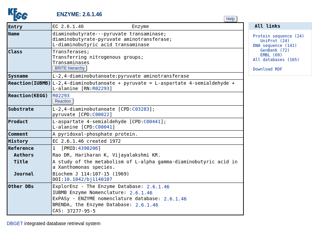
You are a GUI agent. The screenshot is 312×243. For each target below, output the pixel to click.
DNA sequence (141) (275, 45)
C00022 (100, 115)
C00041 (103, 127)
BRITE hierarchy (69, 68)
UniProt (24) (275, 40)
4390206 (88, 149)
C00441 (152, 122)
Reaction (63, 102)
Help (230, 19)
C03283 (140, 109)
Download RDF (267, 69)
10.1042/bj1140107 (88, 180)
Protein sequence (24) (278, 36)
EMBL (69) (271, 55)
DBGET (15, 224)
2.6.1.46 (158, 187)
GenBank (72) (275, 50)
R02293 (100, 89)
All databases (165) (276, 59)
